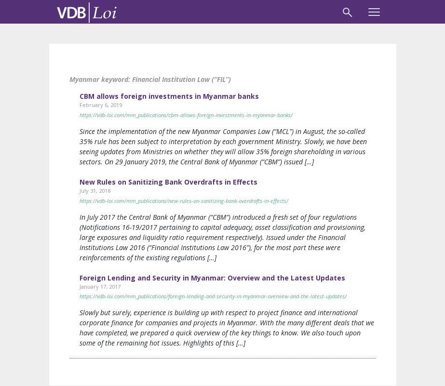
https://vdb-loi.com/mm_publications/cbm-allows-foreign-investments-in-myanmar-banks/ (186, 115)
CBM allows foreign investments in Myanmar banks (169, 96)
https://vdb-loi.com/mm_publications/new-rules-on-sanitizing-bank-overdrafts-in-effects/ (184, 200)
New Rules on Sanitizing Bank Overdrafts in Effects (168, 181)
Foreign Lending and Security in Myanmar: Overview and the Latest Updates (212, 277)
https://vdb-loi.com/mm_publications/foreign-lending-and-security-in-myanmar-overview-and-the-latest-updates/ (213, 296)
